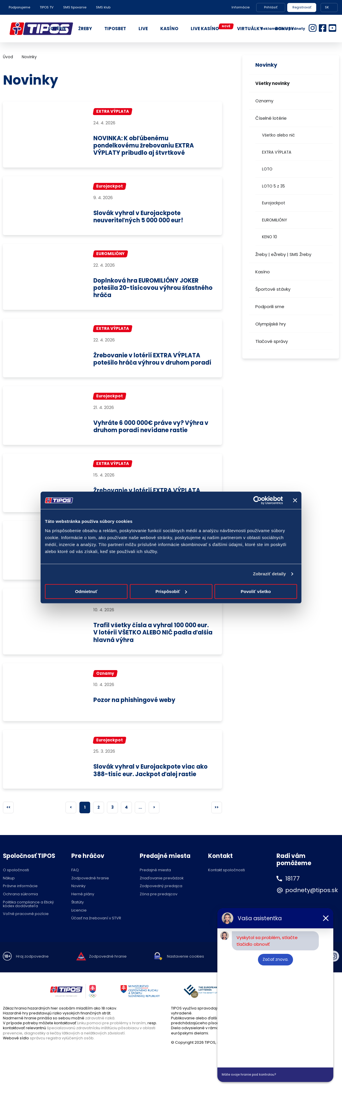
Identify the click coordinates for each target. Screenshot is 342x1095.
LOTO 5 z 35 (273, 186)
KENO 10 (269, 237)
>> (216, 822)
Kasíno (262, 272)
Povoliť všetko (256, 591)
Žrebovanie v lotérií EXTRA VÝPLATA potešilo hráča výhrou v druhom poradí (147, 363)
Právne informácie (20, 902)
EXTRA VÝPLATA (276, 152)
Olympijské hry (270, 324)
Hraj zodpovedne (32, 972)
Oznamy (264, 101)
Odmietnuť (86, 591)
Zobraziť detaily (269, 573)
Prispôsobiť (171, 591)
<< (8, 822)
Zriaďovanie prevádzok (161, 894)
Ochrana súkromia (20, 910)
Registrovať (301, 7)
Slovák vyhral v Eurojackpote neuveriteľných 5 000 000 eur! (139, 217)
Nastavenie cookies (185, 972)
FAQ (75, 885)
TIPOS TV (47, 7)
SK (327, 7)
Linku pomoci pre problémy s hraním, (112, 1038)
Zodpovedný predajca (161, 902)
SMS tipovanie (74, 7)
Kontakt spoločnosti (226, 885)
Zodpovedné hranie (90, 894)
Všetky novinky (272, 83)
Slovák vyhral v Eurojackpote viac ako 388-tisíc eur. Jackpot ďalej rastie (150, 785)
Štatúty (77, 918)
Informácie (241, 7)
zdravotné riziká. (100, 1033)
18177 (292, 894)
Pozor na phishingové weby (135, 715)
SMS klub (103, 7)
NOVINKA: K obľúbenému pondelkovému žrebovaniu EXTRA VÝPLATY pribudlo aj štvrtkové (144, 146)
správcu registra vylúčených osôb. (62, 1053)
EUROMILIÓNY (274, 220)
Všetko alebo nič (278, 135)
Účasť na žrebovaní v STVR (96, 934)
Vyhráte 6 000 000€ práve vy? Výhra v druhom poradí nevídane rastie (151, 434)
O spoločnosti (16, 885)
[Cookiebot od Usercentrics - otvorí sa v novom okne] (257, 500)
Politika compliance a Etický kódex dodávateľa (28, 919)
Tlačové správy (271, 341)
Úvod (8, 57)
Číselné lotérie (271, 118)
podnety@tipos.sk (311, 906)
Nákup (9, 894)
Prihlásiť (270, 7)
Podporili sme (269, 306)
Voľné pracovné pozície (26, 930)
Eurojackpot (273, 203)
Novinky (29, 57)
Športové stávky (272, 289)
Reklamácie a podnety (283, 28)
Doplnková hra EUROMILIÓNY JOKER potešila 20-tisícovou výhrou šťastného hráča (146, 288)
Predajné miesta (155, 885)
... (140, 822)
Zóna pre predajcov (158, 910)
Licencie (79, 926)
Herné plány (82, 910)
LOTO (267, 169)
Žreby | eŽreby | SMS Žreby (283, 254)
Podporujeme (19, 7)
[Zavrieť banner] (295, 500)
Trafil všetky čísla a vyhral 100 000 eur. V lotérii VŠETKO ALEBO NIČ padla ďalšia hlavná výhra (152, 648)
